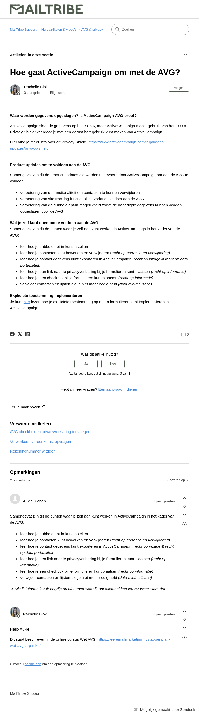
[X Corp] (20, 334)
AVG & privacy (92, 29)
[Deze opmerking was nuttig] (184, 498)
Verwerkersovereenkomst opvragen (40, 441)
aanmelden (33, 664)
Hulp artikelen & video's (58, 29)
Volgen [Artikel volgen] (179, 88)
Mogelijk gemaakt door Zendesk (167, 709)
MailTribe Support (23, 29)
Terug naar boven (28, 406)
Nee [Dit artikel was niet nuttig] (113, 363)
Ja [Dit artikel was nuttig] (86, 363)
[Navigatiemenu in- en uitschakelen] (180, 9)
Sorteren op (178, 480)
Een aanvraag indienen (118, 389)
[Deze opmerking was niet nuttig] (184, 514)
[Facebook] (12, 334)
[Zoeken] (150, 29)
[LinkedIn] (27, 334)
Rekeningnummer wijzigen (32, 451)
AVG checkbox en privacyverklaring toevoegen (50, 431)
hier (27, 301)
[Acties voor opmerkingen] (184, 523)
